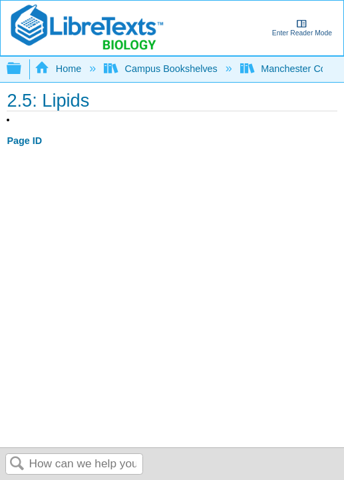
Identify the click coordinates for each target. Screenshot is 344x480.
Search (17, 464)
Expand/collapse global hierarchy (22, 69)
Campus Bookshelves (162, 68)
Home (59, 68)
